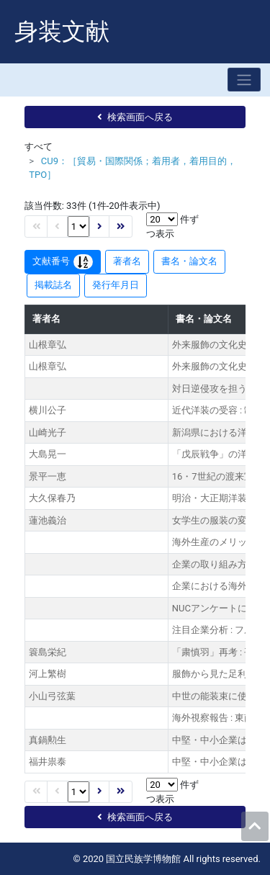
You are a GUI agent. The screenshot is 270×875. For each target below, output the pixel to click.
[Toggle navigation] (244, 79)
